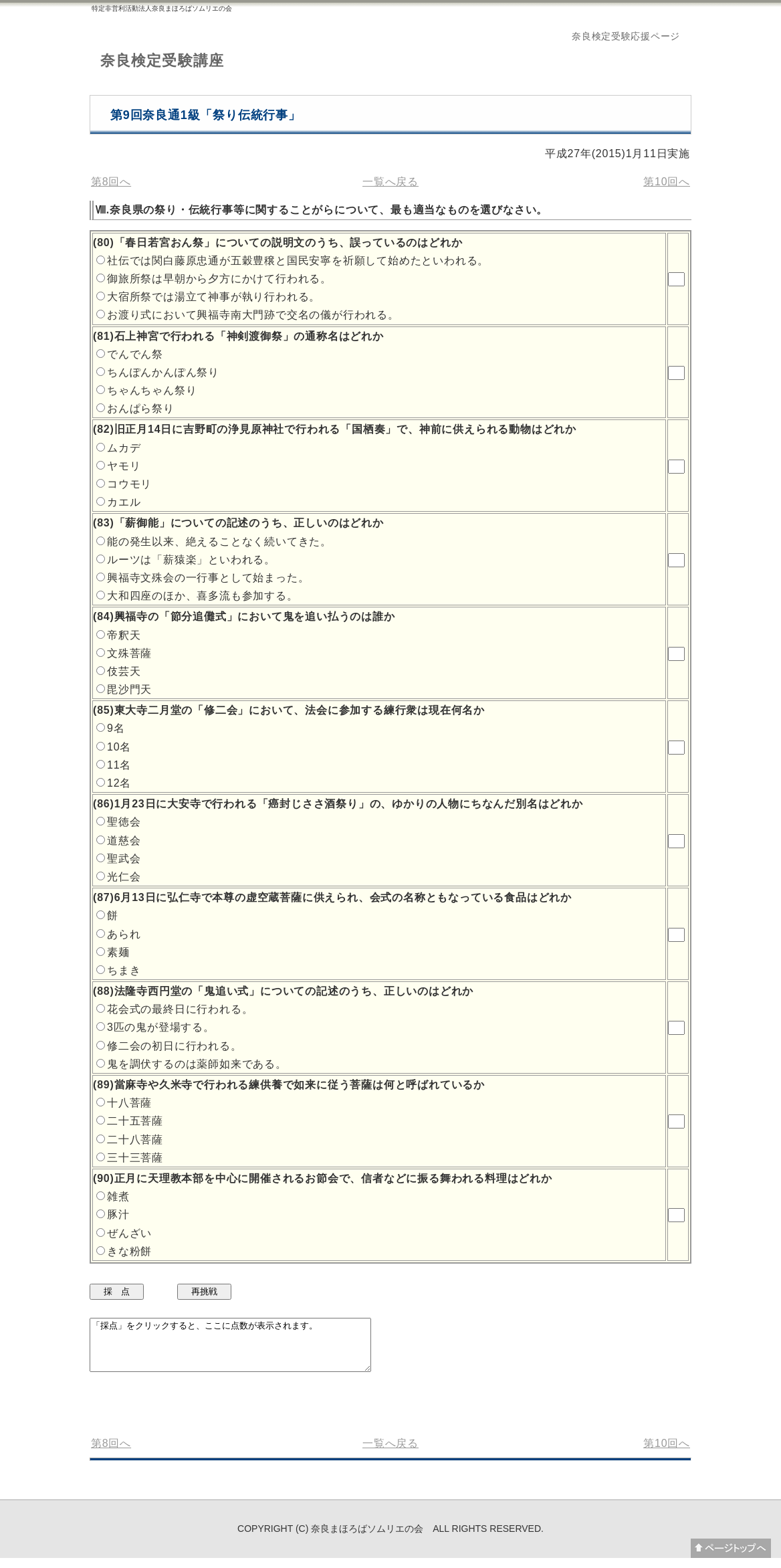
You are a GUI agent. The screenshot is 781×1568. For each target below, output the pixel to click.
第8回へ (111, 181)
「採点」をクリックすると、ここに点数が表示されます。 (247, 1350)
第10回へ (666, 181)
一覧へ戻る (390, 181)
